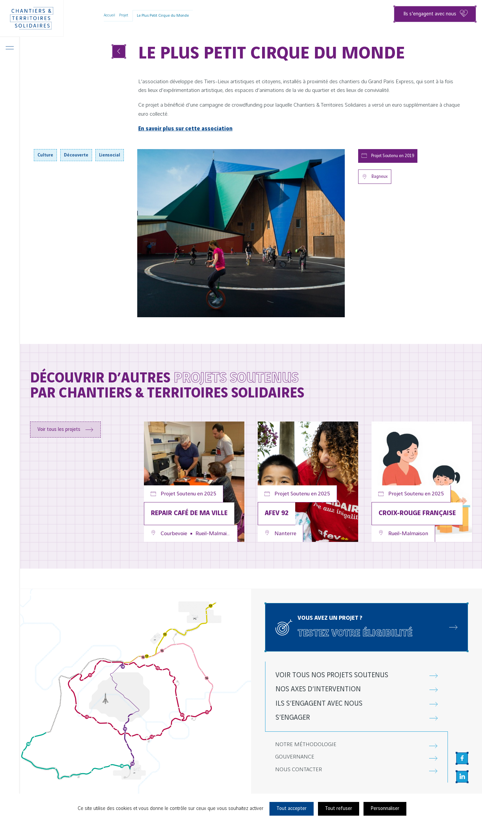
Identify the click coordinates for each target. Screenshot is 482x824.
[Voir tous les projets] (119, 51)
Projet (123, 15)
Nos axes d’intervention (318, 689)
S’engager (292, 717)
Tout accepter (291, 808)
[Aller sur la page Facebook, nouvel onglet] (462, 758)
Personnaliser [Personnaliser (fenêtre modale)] (385, 808)
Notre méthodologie (305, 744)
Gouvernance (294, 757)
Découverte (76, 155)
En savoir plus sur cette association (185, 129)
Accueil (109, 15)
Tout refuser (338, 808)
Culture (45, 155)
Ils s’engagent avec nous (319, 703)
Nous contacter (298, 770)
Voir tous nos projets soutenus (331, 675)
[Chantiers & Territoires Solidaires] (32, 18)
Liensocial (109, 155)
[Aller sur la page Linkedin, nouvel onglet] (462, 777)
